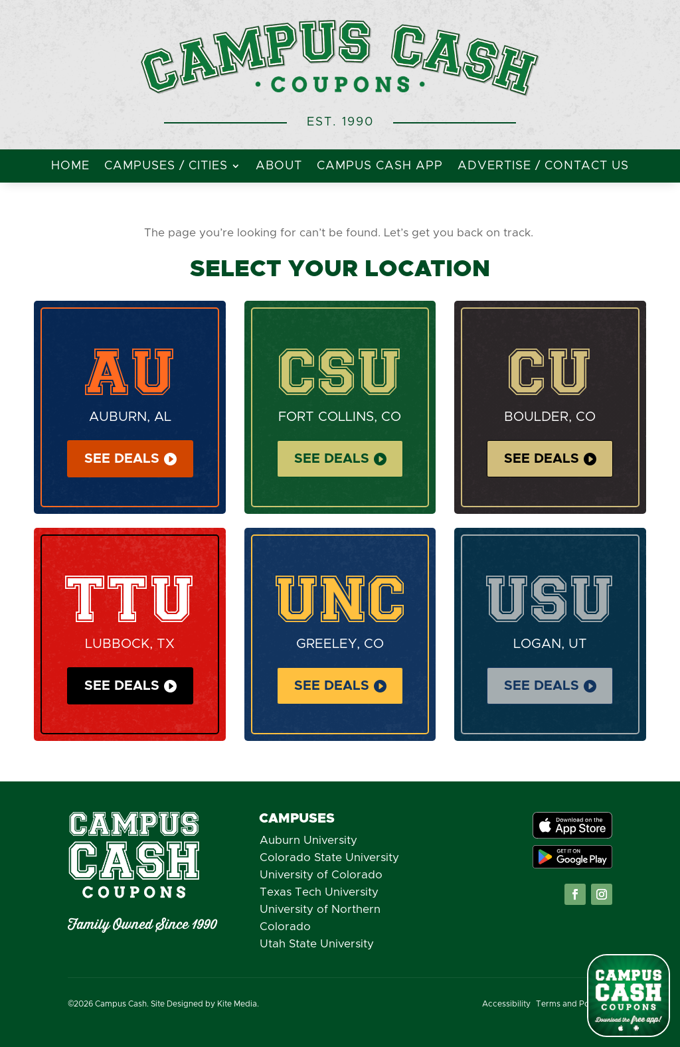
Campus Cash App (380, 166)
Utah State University (317, 943)
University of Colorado (321, 874)
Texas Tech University (319, 892)
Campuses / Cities (166, 166)
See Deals (121, 458)
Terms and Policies (572, 1004)
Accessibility (506, 1004)
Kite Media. (238, 1004)
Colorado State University (329, 857)
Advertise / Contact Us (543, 166)
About (279, 166)
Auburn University (308, 840)
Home (70, 166)
